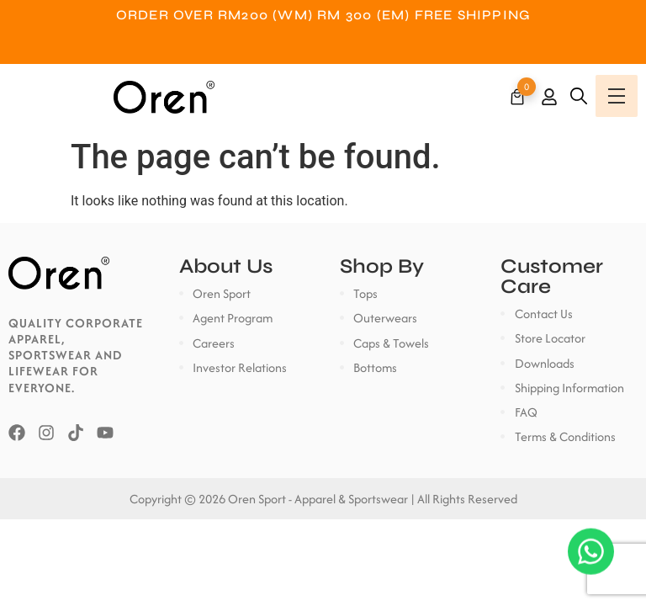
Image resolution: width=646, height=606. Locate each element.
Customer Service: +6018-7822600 (323, 48)
